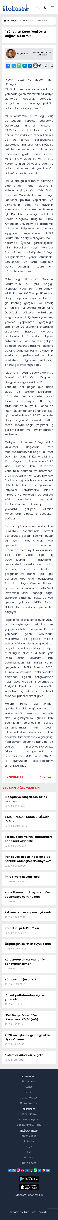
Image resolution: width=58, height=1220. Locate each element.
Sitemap (29, 1157)
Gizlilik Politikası (29, 1103)
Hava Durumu (29, 1114)
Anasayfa (10, 20)
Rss (29, 1152)
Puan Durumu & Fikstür (29, 1125)
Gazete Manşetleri (29, 1119)
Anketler (29, 1141)
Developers (29, 1163)
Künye (29, 1087)
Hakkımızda (29, 1081)
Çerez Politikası (29, 1097)
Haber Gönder (29, 1135)
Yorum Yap (45, 777)
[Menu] (38, 7)
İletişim (29, 1092)
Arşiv (29, 1146)
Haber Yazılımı (34, 1195)
